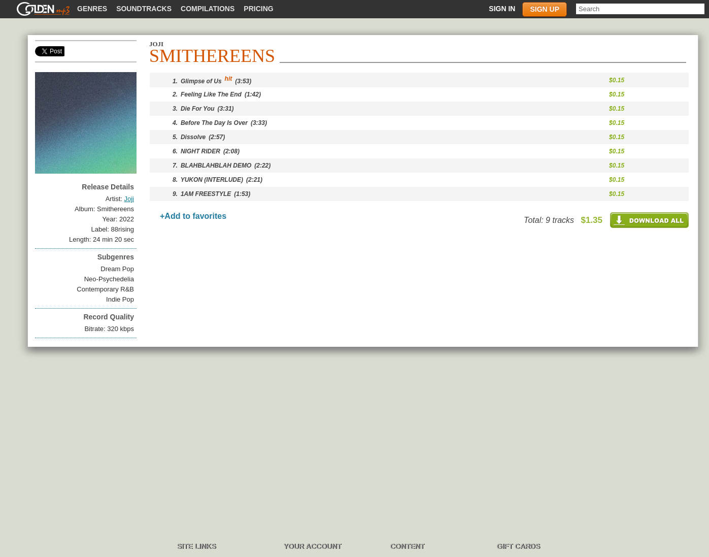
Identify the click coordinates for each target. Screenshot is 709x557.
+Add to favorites (193, 216)
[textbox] (640, 9)
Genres (92, 9)
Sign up (544, 9)
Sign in (502, 9)
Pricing (258, 9)
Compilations (207, 9)
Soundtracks (144, 9)
